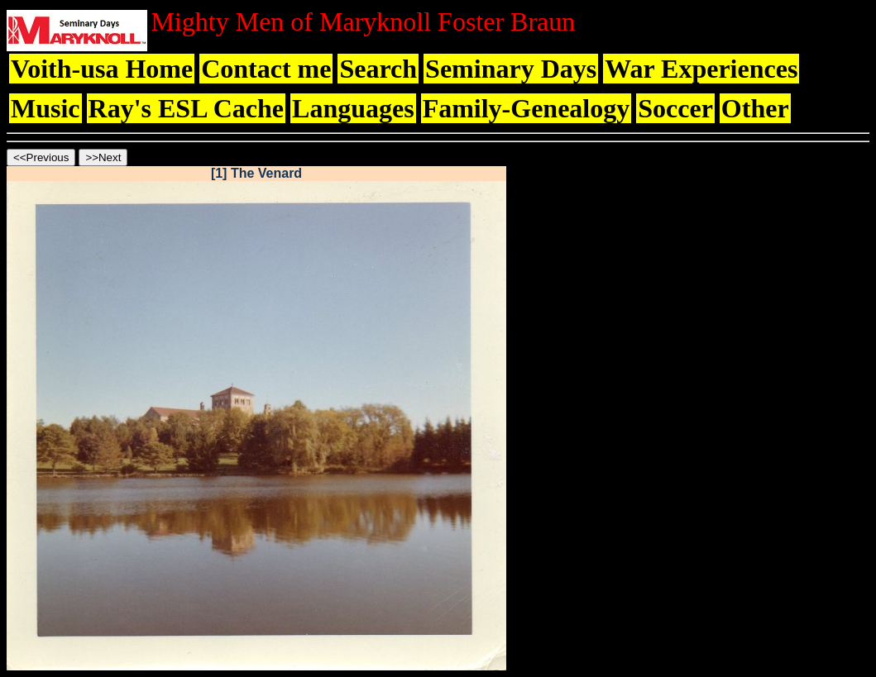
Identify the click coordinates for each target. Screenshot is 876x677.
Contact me (266, 68)
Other (755, 108)
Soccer (675, 108)
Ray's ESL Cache (186, 108)
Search (378, 68)
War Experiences (701, 68)
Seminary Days (510, 68)
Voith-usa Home (102, 68)
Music (45, 108)
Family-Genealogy (526, 108)
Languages (353, 108)
